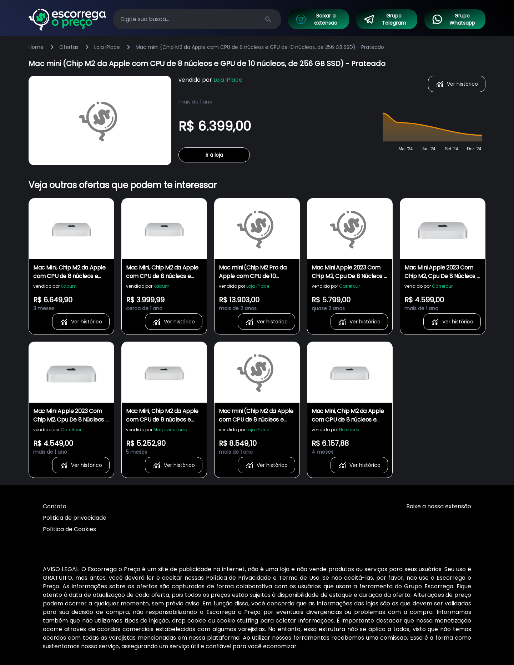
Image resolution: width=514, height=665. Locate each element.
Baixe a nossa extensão (438, 506)
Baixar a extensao (316, 19)
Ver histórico (456, 84)
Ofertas (69, 47)
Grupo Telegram (384, 19)
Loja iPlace (107, 47)
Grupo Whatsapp (453, 19)
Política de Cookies (69, 529)
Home (36, 47)
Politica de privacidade (74, 518)
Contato (54, 506)
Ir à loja (214, 154)
